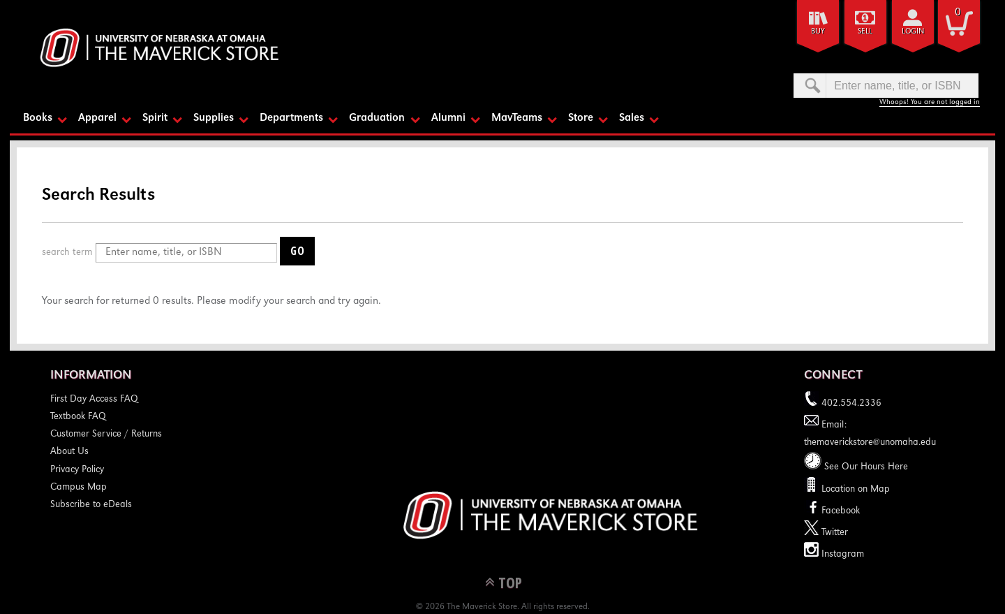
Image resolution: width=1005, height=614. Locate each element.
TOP (510, 582)
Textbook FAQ (78, 417)
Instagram (834, 555)
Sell (865, 32)
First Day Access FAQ (94, 399)
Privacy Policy (77, 470)
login (913, 32)
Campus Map (78, 487)
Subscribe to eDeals (91, 505)
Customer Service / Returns (106, 434)
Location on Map (854, 490)
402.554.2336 (842, 404)
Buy (818, 32)
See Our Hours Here (856, 467)
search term (67, 253)
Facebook (832, 511)
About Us (69, 452)
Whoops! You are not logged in (929, 102)
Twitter (826, 533)
